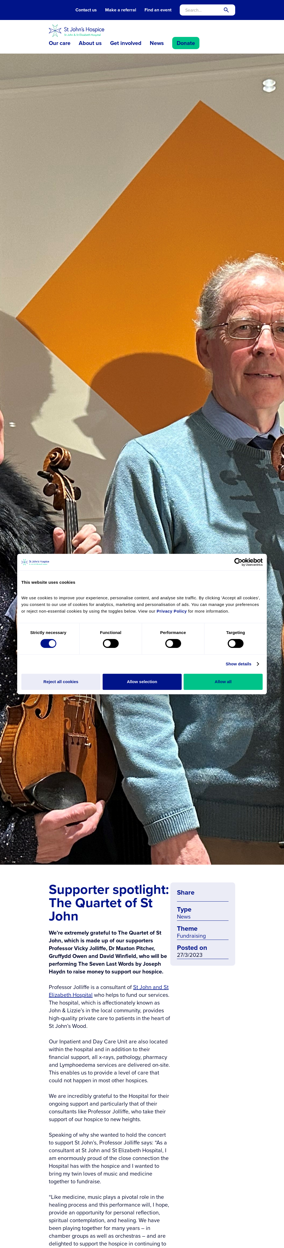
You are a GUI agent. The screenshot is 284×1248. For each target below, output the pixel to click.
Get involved (125, 43)
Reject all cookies (61, 681)
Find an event (157, 10)
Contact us (86, 10)
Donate (186, 43)
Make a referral (120, 10)
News (157, 43)
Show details (239, 663)
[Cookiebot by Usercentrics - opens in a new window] (238, 562)
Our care (59, 43)
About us (90, 43)
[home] (76, 30)
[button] (59, 43)
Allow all (223, 681)
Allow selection (142, 681)
